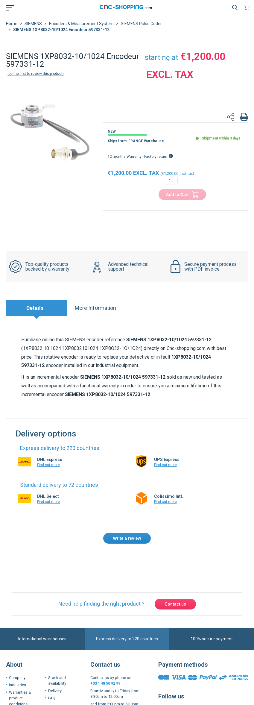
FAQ (51, 698)
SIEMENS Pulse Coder (141, 23)
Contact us (175, 604)
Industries (17, 685)
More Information (95, 308)
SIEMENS (33, 23)
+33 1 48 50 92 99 (105, 683)
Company (17, 677)
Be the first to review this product (36, 73)
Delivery (55, 691)
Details (34, 308)
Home (11, 23)
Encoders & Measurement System (81, 23)
